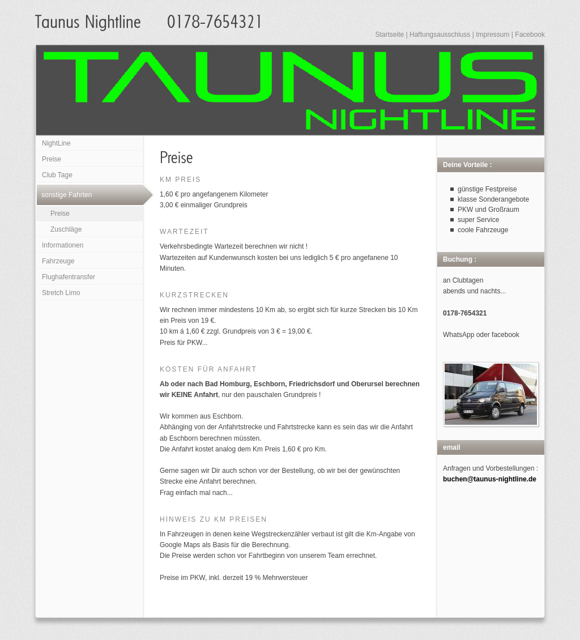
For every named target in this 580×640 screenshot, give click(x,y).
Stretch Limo (61, 293)
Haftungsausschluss (440, 35)
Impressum (492, 35)
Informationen (62, 245)
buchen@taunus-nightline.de (489, 479)
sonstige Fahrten (66, 195)
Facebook (530, 35)
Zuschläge (66, 229)
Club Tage (57, 175)
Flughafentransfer (68, 277)
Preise (51, 159)
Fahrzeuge (58, 261)
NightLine (56, 143)
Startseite (389, 35)
